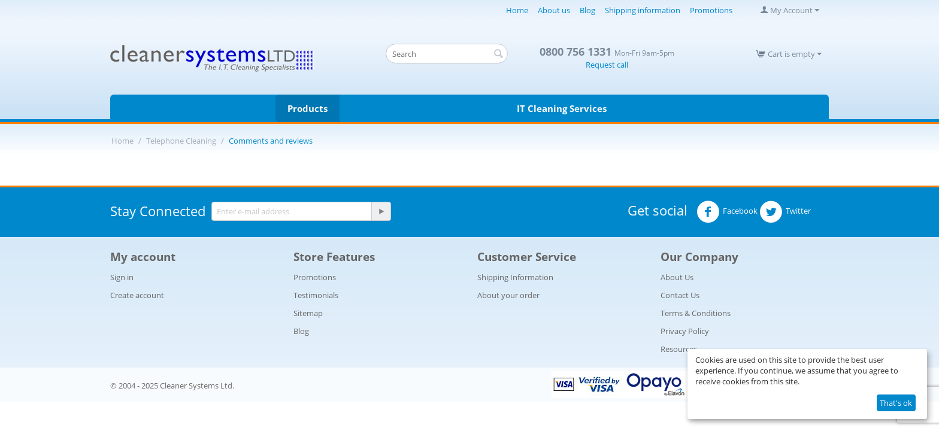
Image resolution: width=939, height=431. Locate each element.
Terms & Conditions (696, 313)
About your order (508, 295)
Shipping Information (515, 277)
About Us (677, 277)
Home (517, 10)
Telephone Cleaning (181, 140)
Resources (679, 349)
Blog (587, 10)
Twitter (785, 212)
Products (307, 108)
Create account (137, 295)
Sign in (122, 277)
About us (554, 10)
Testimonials (315, 295)
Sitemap (308, 313)
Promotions (711, 10)
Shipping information (642, 10)
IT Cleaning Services (562, 108)
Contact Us (680, 295)
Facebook (727, 212)
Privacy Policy (685, 331)
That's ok (896, 402)
